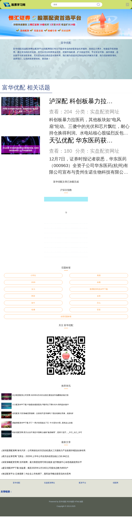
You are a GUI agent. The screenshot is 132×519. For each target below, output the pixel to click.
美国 (99, 275)
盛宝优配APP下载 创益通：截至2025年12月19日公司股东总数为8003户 (35, 468)
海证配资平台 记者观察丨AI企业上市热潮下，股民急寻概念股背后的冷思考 (36, 474)
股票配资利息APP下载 (99, 289)
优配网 (115, 483)
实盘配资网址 (49, 483)
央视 (99, 282)
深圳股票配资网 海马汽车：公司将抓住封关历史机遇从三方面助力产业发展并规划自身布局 (43, 450)
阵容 (33, 296)
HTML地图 (79, 502)
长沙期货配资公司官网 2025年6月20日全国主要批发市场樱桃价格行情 (40, 395)
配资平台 (82, 483)
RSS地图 (70, 502)
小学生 (33, 275)
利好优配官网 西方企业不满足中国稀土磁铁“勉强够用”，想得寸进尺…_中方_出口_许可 (47, 432)
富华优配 (16, 483)
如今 (33, 303)
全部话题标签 (66, 316)
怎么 (99, 303)
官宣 (99, 310)
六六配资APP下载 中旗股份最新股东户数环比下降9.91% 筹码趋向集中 (40, 405)
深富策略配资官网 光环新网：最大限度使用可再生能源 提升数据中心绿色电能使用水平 (42, 462)
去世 (99, 296)
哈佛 (33, 310)
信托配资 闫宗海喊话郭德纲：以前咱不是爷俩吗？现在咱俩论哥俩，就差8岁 (42, 413)
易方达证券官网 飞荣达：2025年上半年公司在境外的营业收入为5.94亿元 (35, 456)
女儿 (33, 289)
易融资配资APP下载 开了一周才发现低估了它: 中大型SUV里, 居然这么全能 (42, 423)
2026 (33, 282)
